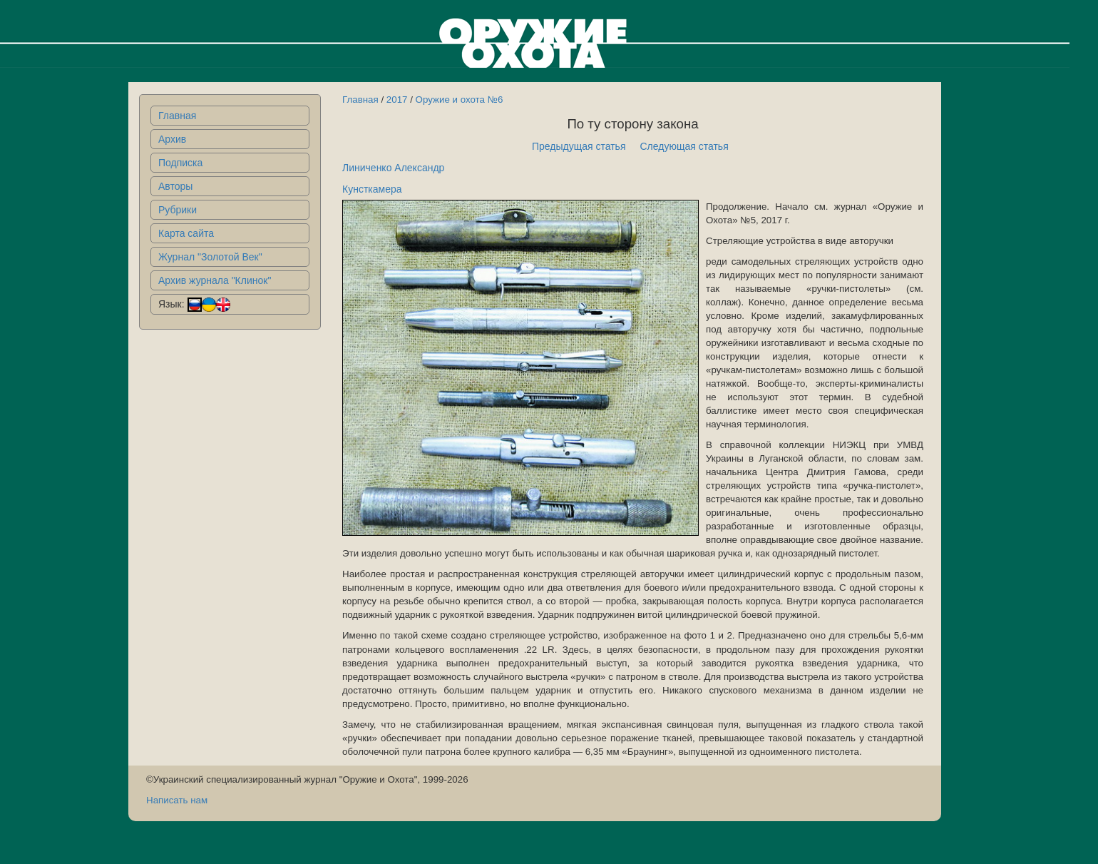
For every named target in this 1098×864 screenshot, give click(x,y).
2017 (397, 99)
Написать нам (176, 800)
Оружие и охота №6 (459, 99)
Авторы (175, 186)
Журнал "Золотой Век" (210, 257)
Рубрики (177, 209)
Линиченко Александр (393, 167)
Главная (177, 115)
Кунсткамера (372, 189)
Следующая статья (684, 146)
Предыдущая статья (579, 146)
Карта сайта (186, 233)
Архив (172, 139)
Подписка (180, 162)
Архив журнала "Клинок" (214, 280)
